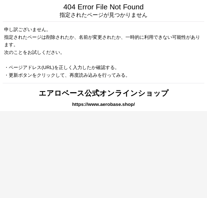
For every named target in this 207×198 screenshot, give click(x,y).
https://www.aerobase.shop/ (103, 104)
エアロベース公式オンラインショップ (104, 93)
